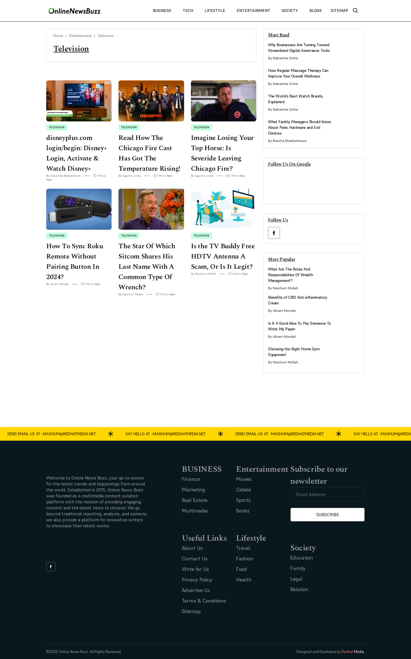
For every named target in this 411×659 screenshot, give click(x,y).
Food (241, 569)
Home (58, 35)
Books (242, 510)
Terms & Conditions (204, 600)
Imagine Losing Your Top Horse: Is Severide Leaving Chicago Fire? (222, 153)
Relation (299, 589)
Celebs (243, 489)
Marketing (193, 489)
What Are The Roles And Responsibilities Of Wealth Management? (290, 275)
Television (57, 127)
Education (301, 557)
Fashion (245, 558)
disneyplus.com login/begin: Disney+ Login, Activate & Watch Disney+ (76, 153)
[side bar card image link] (349, 53)
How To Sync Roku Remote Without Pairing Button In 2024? (74, 261)
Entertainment (253, 10)
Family (298, 568)
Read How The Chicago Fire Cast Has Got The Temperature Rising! (149, 153)
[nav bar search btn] (357, 10)
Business (162, 10)
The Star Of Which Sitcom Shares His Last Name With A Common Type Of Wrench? (146, 266)
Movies (243, 479)
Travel (243, 548)
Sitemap (339, 10)
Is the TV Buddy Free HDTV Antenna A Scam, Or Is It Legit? (223, 256)
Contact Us (194, 558)
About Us (192, 548)
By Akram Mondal (57, 284)
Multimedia (195, 510)
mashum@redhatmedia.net (71, 433)
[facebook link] (274, 233)
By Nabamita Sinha (283, 58)
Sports (243, 500)
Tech (188, 10)
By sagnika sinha (129, 176)
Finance (191, 479)
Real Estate (194, 500)
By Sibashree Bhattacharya (63, 176)
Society (290, 10)
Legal (296, 578)
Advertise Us (196, 590)
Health (244, 579)
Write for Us (195, 569)
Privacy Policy (197, 579)
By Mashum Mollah (131, 294)
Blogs (315, 10)
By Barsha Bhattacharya (287, 141)
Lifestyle (215, 10)
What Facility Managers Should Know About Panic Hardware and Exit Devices (299, 127)
